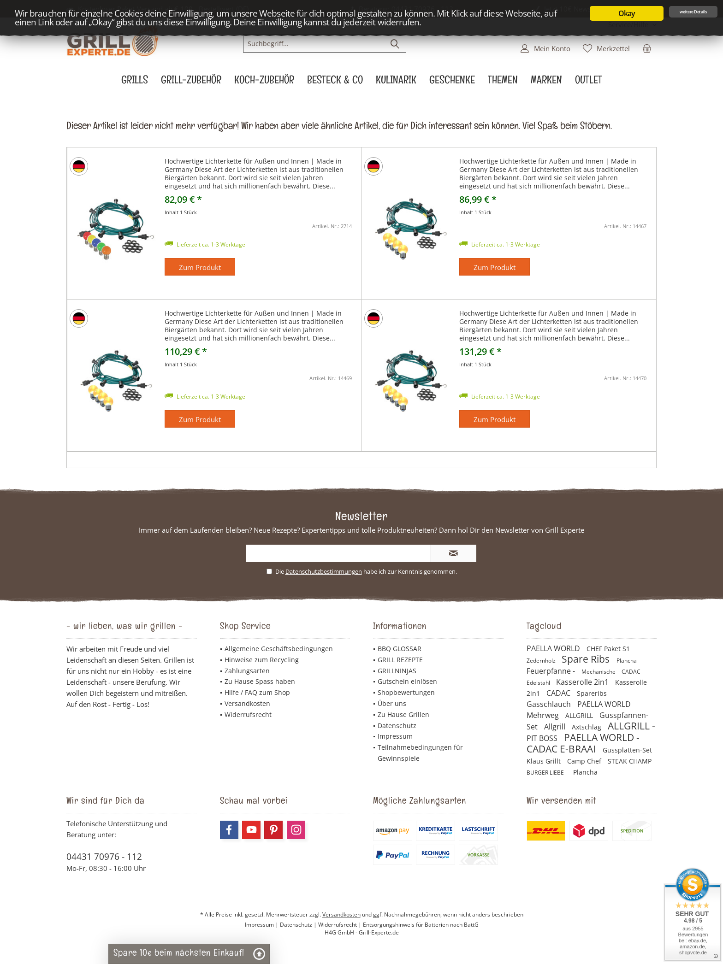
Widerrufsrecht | (340, 925)
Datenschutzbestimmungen (323, 571)
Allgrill (555, 727)
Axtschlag (587, 727)
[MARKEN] (546, 82)
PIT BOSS (543, 738)
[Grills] (134, 82)
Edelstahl (539, 683)
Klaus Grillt (545, 761)
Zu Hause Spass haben (260, 681)
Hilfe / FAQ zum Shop (257, 692)
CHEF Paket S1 (608, 648)
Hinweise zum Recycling (262, 659)
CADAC (631, 672)
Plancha (626, 660)
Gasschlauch (550, 704)
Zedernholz (542, 660)
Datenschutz (397, 725)
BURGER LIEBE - (548, 772)
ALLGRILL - (631, 725)
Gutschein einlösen (407, 681)
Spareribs (592, 693)
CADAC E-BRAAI (562, 748)
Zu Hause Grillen (403, 714)
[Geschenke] (452, 82)
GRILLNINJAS (397, 670)
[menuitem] (647, 48)
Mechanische (599, 672)
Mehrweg (544, 715)
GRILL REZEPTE (400, 659)
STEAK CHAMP (630, 761)
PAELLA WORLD (554, 648)
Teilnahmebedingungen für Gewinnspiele (420, 753)
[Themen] (502, 82)
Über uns (392, 703)
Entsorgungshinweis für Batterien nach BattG (421, 925)
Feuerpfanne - (552, 671)
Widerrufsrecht (248, 714)
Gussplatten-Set (627, 750)
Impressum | (262, 925)
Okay (626, 13)
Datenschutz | (299, 925)
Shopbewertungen (406, 692)
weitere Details (693, 12)
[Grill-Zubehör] (191, 82)
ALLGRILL (580, 715)
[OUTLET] (589, 82)
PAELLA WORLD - (602, 737)
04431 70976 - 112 (104, 857)
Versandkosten (247, 703)
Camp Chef (585, 761)
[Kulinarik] (396, 82)
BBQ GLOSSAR (399, 648)
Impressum (395, 736)
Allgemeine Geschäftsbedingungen (279, 648)
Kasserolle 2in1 (583, 682)
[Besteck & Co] (335, 82)
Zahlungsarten (247, 670)
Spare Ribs (587, 658)
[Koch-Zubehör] (264, 82)
